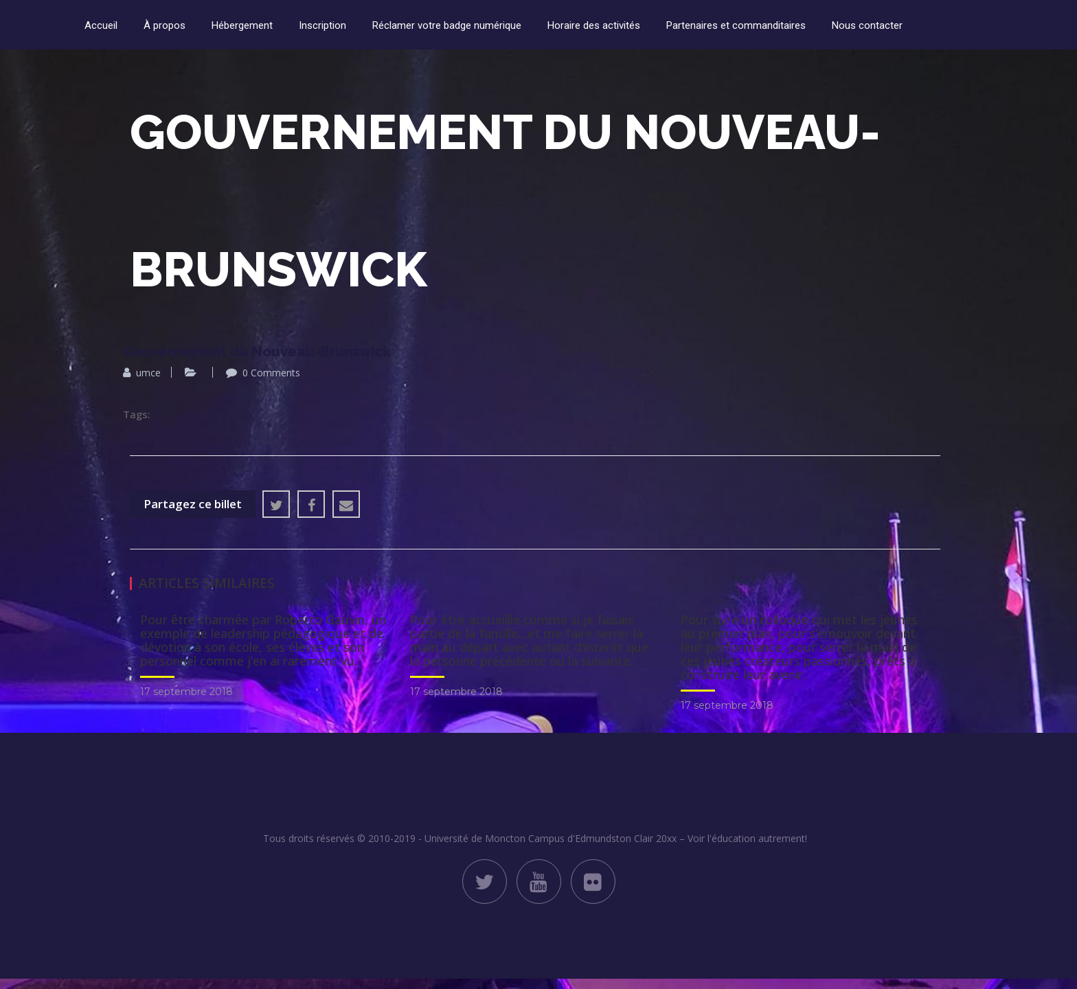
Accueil (100, 25)
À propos (164, 25)
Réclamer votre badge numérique (446, 25)
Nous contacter (867, 25)
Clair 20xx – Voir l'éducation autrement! (720, 838)
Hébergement (242, 25)
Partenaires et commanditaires (736, 25)
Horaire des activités (593, 25)
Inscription (322, 25)
